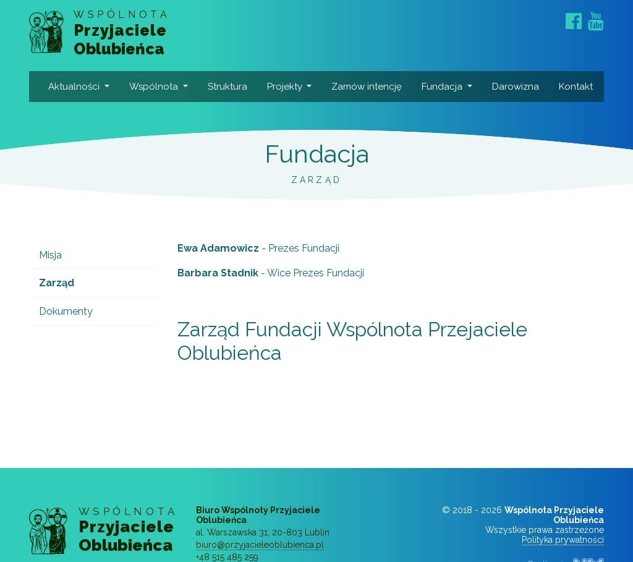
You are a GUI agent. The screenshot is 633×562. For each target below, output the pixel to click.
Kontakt (576, 86)
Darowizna (515, 86)
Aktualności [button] (75, 86)
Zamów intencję (366, 86)
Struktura (227, 86)
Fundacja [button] (443, 86)
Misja (50, 255)
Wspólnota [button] (155, 86)
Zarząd (56, 283)
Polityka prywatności (563, 540)
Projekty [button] (286, 86)
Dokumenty (66, 311)
